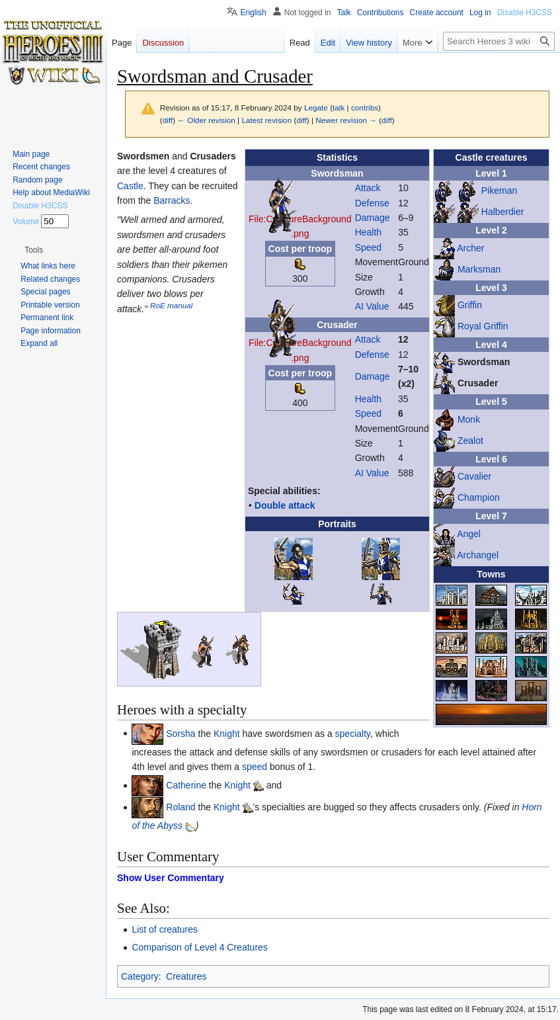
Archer (470, 247)
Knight (227, 733)
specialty (352, 733)
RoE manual (171, 305)
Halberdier (502, 211)
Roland (180, 807)
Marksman (479, 268)
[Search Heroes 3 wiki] (499, 41)
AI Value (372, 306)
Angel (469, 533)
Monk (469, 419)
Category (140, 976)
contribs (364, 107)
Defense (372, 203)
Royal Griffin (483, 326)
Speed (368, 247)
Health (368, 232)
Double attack (285, 505)
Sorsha (180, 733)
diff (168, 120)
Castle (130, 186)
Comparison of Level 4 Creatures (199, 947)
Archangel (478, 554)
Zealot (470, 440)
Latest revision (266, 120)
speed (254, 766)
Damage (372, 217)
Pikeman (499, 190)
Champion (479, 497)
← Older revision (206, 120)
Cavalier (474, 476)
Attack (368, 188)
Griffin (470, 305)
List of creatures (165, 929)
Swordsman (484, 362)
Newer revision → (346, 120)
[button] (33, 250)
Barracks (171, 200)
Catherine (186, 785)
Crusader (478, 383)
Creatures (186, 976)
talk (338, 107)
